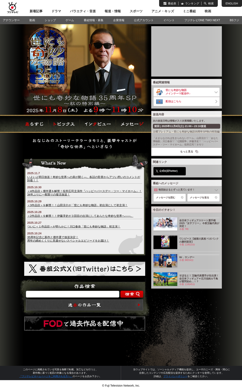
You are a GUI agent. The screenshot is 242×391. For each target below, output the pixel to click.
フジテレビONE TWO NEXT (202, 20)
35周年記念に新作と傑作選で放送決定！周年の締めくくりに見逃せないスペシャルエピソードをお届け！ (68, 239)
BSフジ (234, 20)
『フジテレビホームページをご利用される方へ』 (46, 376)
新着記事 (36, 11)
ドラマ (56, 11)
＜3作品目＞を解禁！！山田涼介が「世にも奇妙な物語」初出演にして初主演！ (77, 205)
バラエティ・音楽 (83, 11)
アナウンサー (11, 20)
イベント (169, 20)
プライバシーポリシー (175, 376)
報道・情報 (113, 11)
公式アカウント (144, 20)
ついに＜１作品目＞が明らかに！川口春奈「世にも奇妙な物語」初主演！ (73, 226)
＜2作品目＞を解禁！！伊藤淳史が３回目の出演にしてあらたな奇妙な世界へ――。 (80, 215)
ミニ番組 (189, 11)
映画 (208, 11)
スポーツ (136, 11)
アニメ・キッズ (162, 11)
